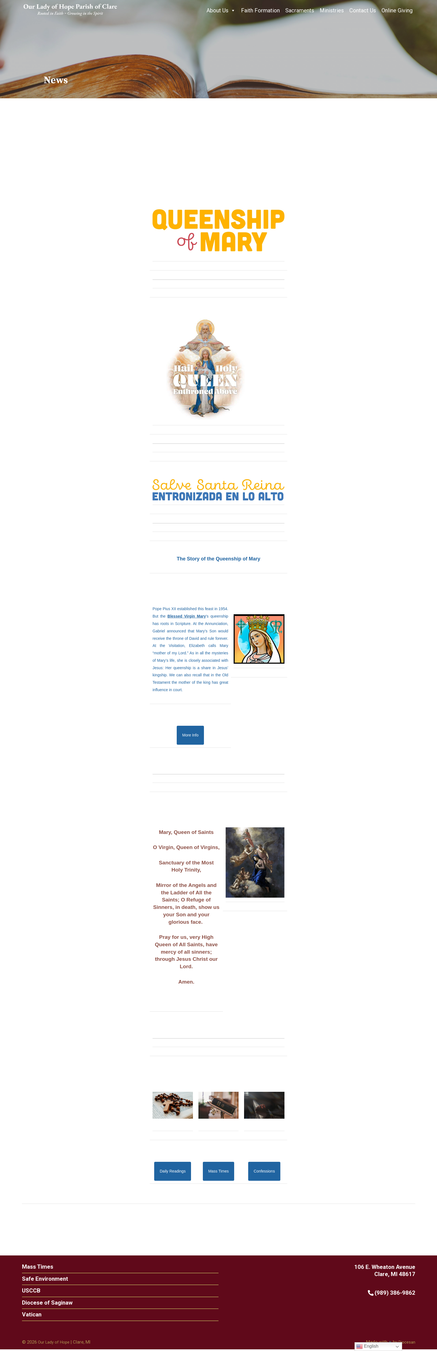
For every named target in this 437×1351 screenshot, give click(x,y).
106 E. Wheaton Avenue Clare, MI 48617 (393, 1270)
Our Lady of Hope (56, 1343)
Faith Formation (260, 10)
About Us (221, 10)
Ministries (332, 10)
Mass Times (28, 1266)
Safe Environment (36, 1278)
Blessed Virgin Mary (186, 616)
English (367, 1346)
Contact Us (362, 10)
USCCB (21, 1291)
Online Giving (397, 10)
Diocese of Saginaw (38, 1303)
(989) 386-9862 (401, 1292)
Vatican (22, 1315)
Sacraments (299, 10)
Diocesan (405, 1343)
